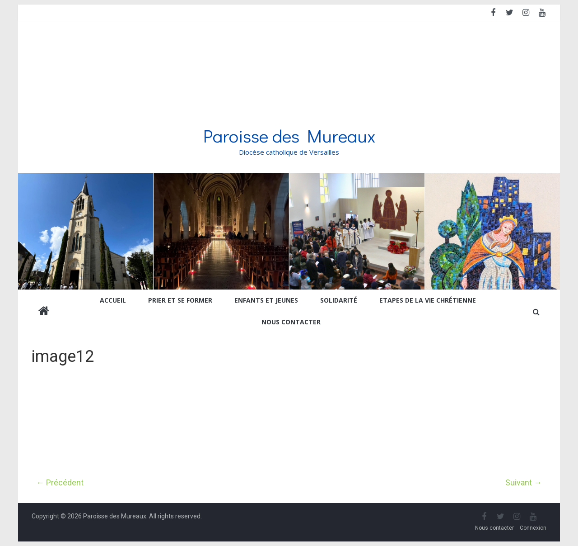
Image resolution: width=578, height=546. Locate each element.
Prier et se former (180, 300)
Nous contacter (291, 322)
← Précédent (60, 482)
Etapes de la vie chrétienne (427, 300)
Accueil (113, 300)
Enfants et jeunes (266, 300)
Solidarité (338, 300)
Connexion (533, 528)
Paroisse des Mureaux (289, 135)
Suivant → (523, 482)
